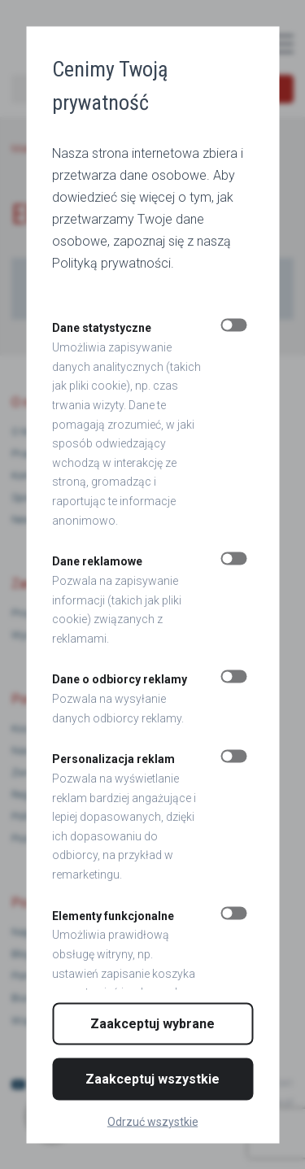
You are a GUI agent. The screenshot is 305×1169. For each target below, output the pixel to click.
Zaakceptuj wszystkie (152, 1078)
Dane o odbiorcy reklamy (119, 679)
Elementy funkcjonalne (113, 915)
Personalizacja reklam (113, 759)
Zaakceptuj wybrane (152, 1023)
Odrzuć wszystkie (152, 1121)
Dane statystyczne (101, 327)
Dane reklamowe (97, 561)
